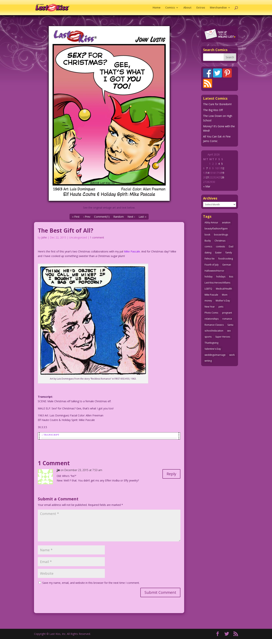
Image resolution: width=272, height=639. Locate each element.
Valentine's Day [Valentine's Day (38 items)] (213, 348)
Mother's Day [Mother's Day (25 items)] (223, 300)
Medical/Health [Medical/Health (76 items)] (224, 288)
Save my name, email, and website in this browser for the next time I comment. (91, 583)
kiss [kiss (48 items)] (231, 276)
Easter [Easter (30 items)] (218, 252)
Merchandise (218, 7)
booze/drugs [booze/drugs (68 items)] (221, 234)
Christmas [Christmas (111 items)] (220, 240)
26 (222, 177)
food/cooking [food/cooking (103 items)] (225, 258)
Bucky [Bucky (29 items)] (208, 240)
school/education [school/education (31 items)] (214, 330)
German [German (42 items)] (226, 264)
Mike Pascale (132, 251)
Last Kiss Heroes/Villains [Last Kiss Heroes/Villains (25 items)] (217, 282)
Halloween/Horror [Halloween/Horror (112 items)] (214, 270)
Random (118, 216)
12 (222, 168)
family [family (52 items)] (229, 252)
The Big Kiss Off (213, 110)
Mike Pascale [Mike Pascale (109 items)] (211, 294)
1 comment (97, 237)
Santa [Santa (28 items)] (230, 324)
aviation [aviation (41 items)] (226, 222)
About (187, 7)
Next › (131, 216)
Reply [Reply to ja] (171, 473)
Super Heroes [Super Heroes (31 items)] (222, 336)
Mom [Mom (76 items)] (224, 294)
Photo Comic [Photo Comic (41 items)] (211, 312)
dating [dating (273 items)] (208, 252)
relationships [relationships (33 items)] (212, 318)
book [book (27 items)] (207, 234)
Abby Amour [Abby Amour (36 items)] (211, 222)
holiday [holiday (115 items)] (208, 276)
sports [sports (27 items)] (208, 336)
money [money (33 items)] (208, 300)
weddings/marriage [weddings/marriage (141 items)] (215, 354)
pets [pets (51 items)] (221, 306)
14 (207, 173)
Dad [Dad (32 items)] (231, 246)
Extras (200, 7)
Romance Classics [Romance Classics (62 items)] (214, 324)
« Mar (206, 186)
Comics (170, 7)
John (44, 237)
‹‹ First (76, 216)
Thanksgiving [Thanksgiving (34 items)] (211, 342)
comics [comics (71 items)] (208, 246)
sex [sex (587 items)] (229, 330)
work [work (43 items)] (232, 354)
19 (222, 173)
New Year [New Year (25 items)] (210, 306)
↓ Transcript (50, 434)
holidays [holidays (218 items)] (220, 276)
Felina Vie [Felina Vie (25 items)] (210, 258)
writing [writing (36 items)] (208, 360)
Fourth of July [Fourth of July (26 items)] (212, 264)
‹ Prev (86, 216)
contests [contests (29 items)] (220, 246)
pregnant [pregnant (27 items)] (227, 312)
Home (156, 7)
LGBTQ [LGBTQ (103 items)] (208, 288)
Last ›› (142, 216)
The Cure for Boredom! (217, 104)
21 (207, 177)
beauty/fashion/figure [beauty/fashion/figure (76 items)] (216, 228)
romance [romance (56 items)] (227, 318)
